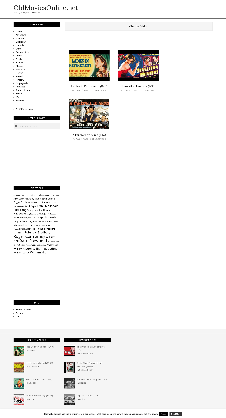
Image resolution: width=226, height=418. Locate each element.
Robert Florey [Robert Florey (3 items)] (19, 233)
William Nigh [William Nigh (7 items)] (39, 252)
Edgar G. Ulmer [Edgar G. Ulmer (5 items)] (22, 202)
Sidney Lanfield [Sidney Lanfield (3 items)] (53, 241)
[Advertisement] (138, 41)
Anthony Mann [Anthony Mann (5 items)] (33, 198)
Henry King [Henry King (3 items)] (29, 214)
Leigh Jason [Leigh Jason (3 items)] (33, 222)
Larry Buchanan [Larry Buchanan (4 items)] (21, 221)
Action (19, 31)
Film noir (20, 65)
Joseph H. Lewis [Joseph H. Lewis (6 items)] (46, 217)
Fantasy (19, 62)
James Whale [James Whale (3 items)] (39, 214)
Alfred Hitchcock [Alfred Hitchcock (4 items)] (38, 195)
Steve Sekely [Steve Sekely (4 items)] (19, 245)
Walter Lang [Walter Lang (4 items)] (52, 245)
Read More (175, 414)
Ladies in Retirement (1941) (89, 86)
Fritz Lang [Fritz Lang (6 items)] (20, 210)
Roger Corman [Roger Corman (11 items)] (26, 236)
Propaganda (22, 83)
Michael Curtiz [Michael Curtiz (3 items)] (41, 225)
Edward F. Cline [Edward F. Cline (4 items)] (38, 202)
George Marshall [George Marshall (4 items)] (35, 210)
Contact (19, 316)
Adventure (21, 34)
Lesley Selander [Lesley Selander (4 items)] (45, 221)
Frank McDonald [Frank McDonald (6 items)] (47, 206)
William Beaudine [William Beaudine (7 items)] (45, 249)
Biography (21, 41)
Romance (20, 86)
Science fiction (23, 90)
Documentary (22, 52)
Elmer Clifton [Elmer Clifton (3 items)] (51, 203)
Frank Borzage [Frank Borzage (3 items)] (19, 206)
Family (19, 59)
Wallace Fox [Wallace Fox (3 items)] (41, 245)
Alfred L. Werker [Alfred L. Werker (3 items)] (52, 195)
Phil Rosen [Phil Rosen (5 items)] (38, 228)
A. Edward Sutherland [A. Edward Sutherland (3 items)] (22, 195)
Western (20, 100)
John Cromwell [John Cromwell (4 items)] (20, 217)
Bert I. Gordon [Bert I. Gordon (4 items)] (48, 198)
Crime (77, 90)
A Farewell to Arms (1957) (89, 135)
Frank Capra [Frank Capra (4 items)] (30, 206)
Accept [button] (163, 414)
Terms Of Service (24, 309)
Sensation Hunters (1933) (138, 86)
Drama (127, 90)
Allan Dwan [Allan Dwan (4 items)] (19, 198)
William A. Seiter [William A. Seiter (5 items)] (23, 248)
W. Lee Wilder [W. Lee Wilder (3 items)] (31, 245)
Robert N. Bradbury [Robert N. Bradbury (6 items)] (37, 232)
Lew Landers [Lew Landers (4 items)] (29, 225)
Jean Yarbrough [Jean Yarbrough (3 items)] (50, 214)
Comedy (20, 45)
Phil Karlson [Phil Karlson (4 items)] (25, 228)
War (78, 139)
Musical (19, 76)
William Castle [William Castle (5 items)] (22, 252)
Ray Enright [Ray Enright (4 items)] (49, 228)
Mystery (20, 79)
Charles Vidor (99, 90)
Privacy (19, 313)
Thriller (19, 93)
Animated (20, 38)
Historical (20, 69)
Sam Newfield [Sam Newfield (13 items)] (33, 240)
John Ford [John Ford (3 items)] (31, 218)
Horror (19, 72)
